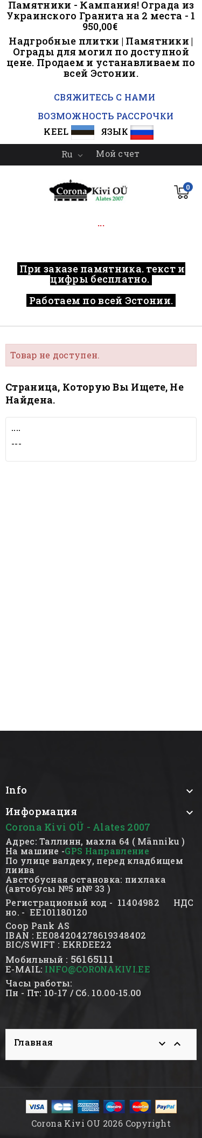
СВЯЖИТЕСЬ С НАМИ (103, 97)
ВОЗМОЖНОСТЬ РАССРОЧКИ (105, 115)
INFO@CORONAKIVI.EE (97, 969)
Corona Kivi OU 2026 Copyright (101, 1123)
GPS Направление (107, 850)
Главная (33, 1042)
